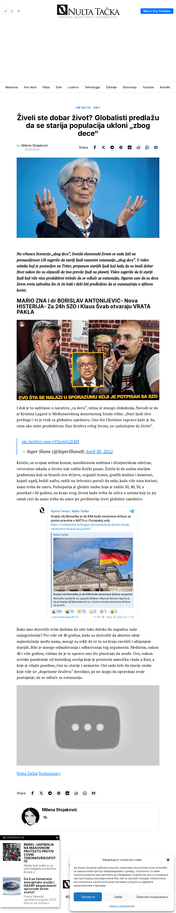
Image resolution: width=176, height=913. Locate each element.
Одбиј (118, 897)
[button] (168, 860)
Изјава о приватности (122, 905)
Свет (96, 107)
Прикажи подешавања (152, 897)
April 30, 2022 (99, 451)
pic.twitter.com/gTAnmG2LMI (50, 441)
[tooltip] (94, 147)
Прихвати (88, 897)
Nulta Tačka (27, 773)
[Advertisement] (88, 52)
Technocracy (50, 773)
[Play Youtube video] (88, 360)
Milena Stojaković (34, 145)
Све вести (83, 107)
